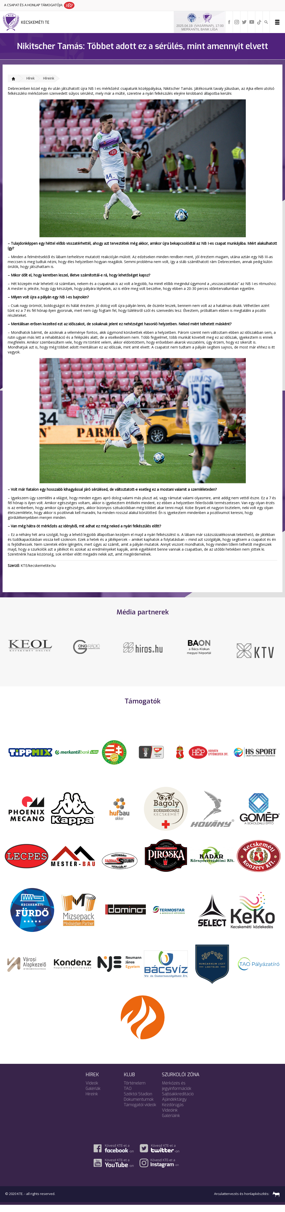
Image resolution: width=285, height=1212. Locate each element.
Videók (92, 1089)
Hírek (30, 78)
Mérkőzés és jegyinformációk (176, 1092)
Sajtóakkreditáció (178, 1100)
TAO (128, 1095)
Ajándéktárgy (174, 1106)
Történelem (134, 1089)
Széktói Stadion (138, 1100)
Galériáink (171, 1122)
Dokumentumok (139, 1106)
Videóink (170, 1117)
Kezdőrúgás (173, 1111)
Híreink (48, 78)
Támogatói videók (140, 1111)
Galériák (93, 1095)
